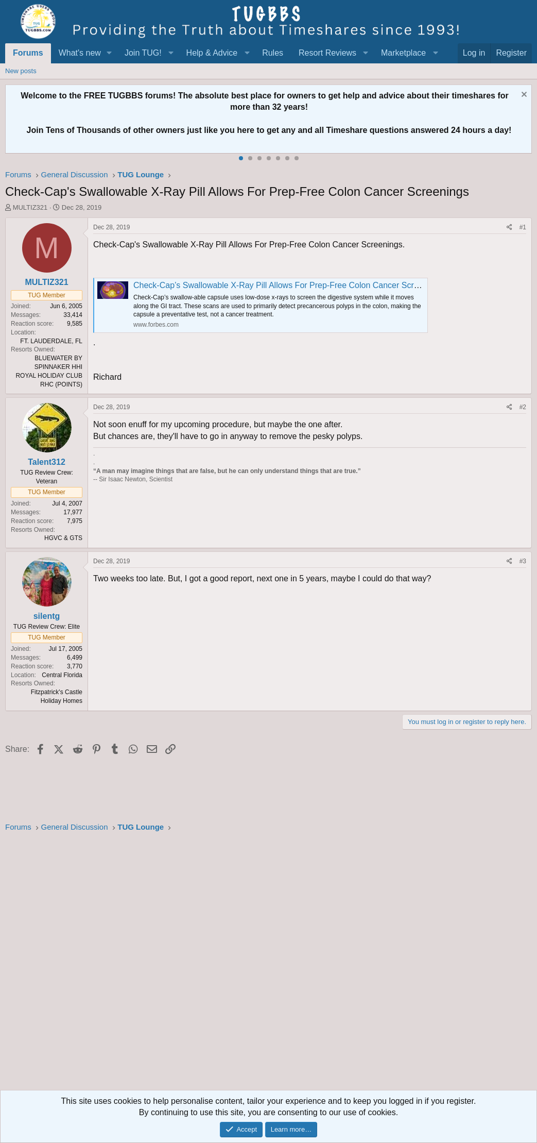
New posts (21, 71)
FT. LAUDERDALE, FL (51, 341)
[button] (109, 53)
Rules (272, 52)
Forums (28, 52)
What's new (80, 52)
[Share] (509, 227)
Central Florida (62, 675)
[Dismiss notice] (522, 95)
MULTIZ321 (30, 207)
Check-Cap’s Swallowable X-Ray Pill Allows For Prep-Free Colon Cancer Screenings (288, 285)
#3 (522, 561)
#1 (522, 227)
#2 (522, 407)
